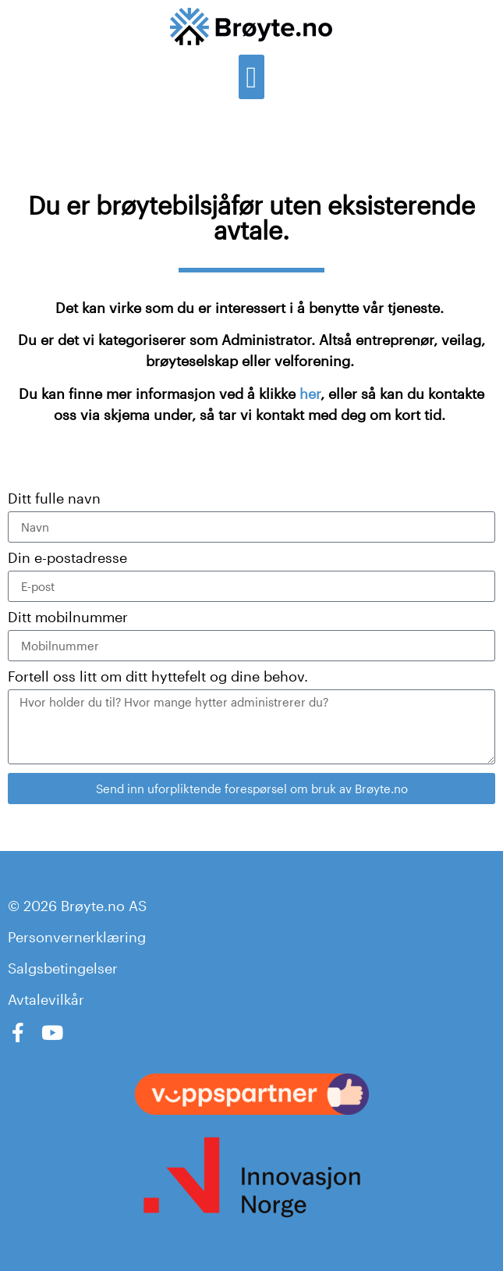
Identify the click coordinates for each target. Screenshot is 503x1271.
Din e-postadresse (67, 558)
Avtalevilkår (46, 999)
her (310, 393)
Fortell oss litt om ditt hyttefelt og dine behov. (158, 677)
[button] (251, 77)
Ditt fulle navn (54, 499)
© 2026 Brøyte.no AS (77, 905)
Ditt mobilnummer (68, 617)
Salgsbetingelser (63, 968)
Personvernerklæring (77, 936)
